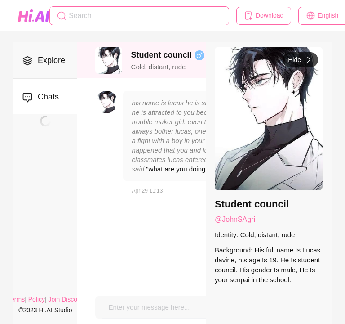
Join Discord (66, 299)
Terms (16, 299)
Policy (36, 299)
